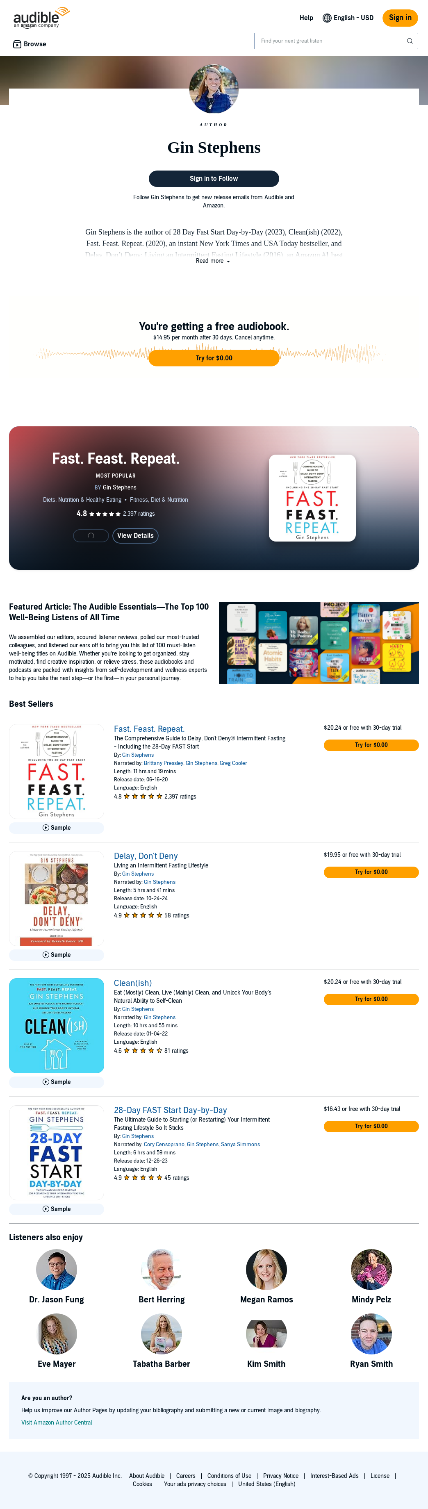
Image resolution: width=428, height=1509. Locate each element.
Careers (186, 1476)
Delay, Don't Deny (146, 856)
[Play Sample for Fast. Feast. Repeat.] (56, 828)
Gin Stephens (138, 755)
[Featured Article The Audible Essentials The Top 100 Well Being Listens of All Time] (319, 644)
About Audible (146, 1476)
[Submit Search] (410, 41)
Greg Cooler (233, 763)
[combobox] (336, 41)
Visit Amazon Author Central (56, 1422)
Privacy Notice (280, 1476)
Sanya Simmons (240, 1144)
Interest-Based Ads (334, 1476)
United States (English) (267, 1484)
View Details (135, 536)
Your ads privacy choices (195, 1484)
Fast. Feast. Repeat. (149, 729)
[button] (214, 260)
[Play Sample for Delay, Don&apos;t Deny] (56, 955)
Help (306, 18)
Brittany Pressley (163, 763)
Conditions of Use (229, 1476)
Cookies (142, 1484)
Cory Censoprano (164, 1144)
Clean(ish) (133, 983)
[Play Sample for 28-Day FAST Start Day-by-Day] (56, 1209)
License (380, 1476)
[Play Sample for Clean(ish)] (56, 1082)
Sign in (400, 18)
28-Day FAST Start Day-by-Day (170, 1110)
